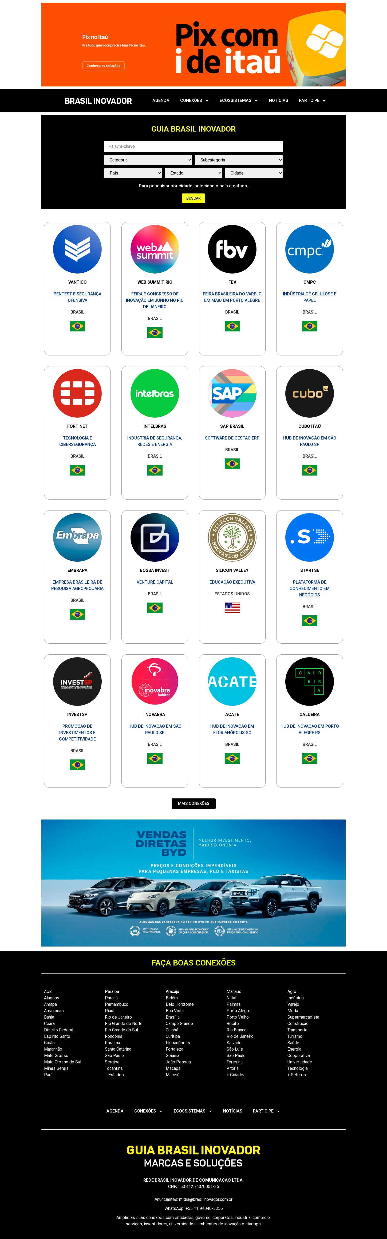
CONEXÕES (194, 100)
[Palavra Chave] (193, 146)
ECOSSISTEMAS (239, 100)
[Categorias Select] (148, 160)
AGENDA (160, 100)
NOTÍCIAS (278, 100)
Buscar (193, 198)
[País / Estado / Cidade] (133, 173)
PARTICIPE (312, 100)
